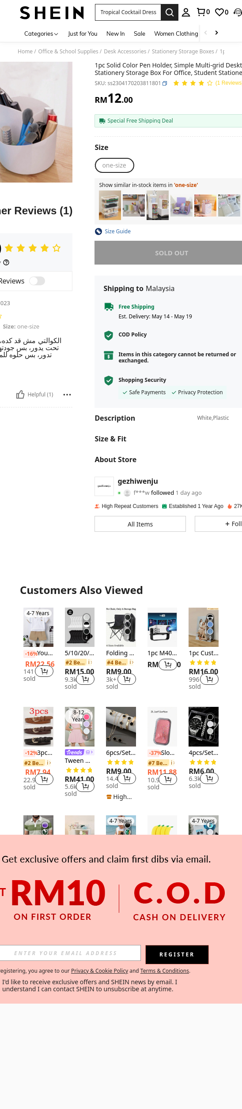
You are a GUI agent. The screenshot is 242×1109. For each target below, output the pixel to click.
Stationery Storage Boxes (183, 52)
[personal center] (186, 12)
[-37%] (153, 753)
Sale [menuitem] (139, 33)
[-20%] (71, 862)
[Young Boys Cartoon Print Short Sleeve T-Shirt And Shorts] (38, 627)
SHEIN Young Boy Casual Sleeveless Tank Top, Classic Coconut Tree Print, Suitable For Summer (121, 861)
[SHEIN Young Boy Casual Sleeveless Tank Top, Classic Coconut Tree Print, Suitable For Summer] (121, 835)
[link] (203, 12)
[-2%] (29, 862)
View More (120, 921)
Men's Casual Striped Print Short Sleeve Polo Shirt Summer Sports (38, 861)
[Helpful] (20, 394)
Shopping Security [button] (142, 380)
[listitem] (110, 205)
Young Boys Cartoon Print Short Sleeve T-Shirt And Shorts (38, 653)
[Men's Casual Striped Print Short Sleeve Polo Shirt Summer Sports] (38, 835)
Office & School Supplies (68, 52)
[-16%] (29, 654)
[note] (121, 796)
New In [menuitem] (115, 33)
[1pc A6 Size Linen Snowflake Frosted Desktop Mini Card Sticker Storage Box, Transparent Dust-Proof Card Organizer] (229, 205)
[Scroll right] (216, 33)
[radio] (114, 165)
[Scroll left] (206, 33)
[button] (128, 12)
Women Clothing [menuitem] (176, 33)
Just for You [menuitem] (83, 33)
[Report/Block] (67, 394)
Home (25, 52)
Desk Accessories (125, 52)
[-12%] (29, 753)
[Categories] (42, 33)
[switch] (37, 280)
